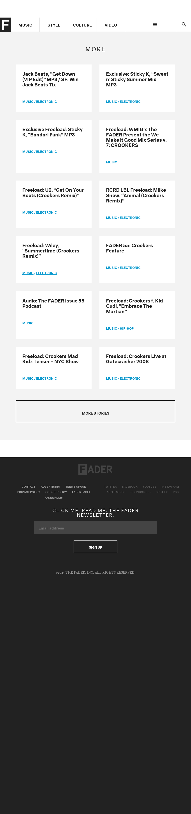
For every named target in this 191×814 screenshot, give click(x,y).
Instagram (170, 486)
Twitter (110, 486)
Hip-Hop (127, 328)
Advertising (50, 486)
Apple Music (116, 491)
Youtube (149, 486)
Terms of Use (75, 486)
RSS (176, 491)
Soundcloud (140, 491)
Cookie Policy (56, 491)
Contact (28, 486)
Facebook (130, 486)
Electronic (46, 101)
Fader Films (54, 497)
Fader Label (81, 491)
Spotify (162, 491)
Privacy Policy (28, 491)
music (28, 101)
